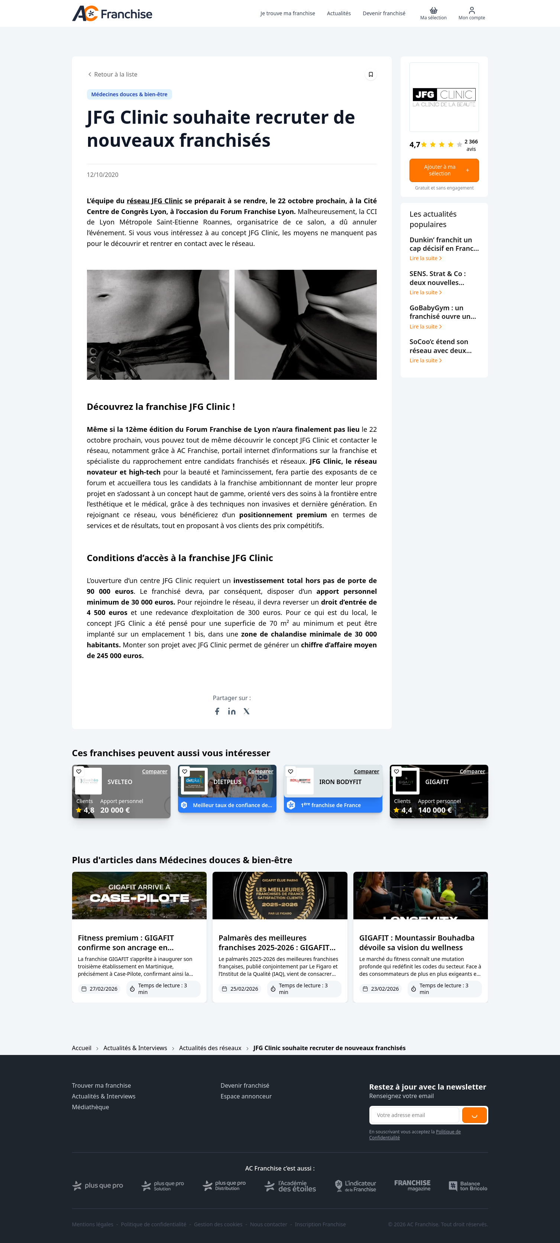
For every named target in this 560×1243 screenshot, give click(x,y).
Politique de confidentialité (154, 1224)
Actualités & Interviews (135, 1048)
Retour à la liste (112, 74)
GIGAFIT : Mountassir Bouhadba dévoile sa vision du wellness (417, 942)
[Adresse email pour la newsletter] (415, 1115)
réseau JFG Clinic (154, 200)
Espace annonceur (246, 1096)
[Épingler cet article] (371, 74)
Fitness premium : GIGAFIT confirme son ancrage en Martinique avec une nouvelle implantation (131, 952)
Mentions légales (93, 1224)
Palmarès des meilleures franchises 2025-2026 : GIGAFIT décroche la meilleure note (274, 947)
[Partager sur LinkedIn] (232, 711)
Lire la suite (426, 258)
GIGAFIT (437, 782)
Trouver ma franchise (101, 1086)
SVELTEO (120, 782)
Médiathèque (90, 1107)
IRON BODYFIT (341, 782)
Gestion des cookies (218, 1224)
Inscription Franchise (320, 1224)
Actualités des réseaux (210, 1048)
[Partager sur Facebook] (217, 711)
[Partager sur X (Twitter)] (247, 711)
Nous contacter (268, 1224)
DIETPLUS (228, 782)
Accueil (82, 1048)
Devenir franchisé (245, 1086)
